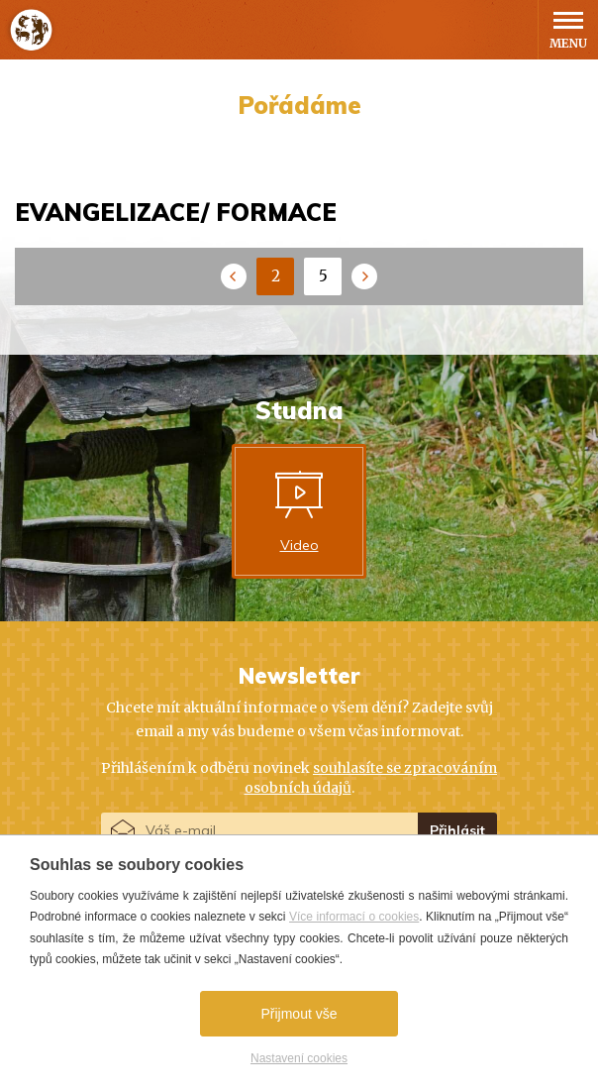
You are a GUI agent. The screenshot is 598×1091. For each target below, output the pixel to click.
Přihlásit (457, 830)
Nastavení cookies (299, 1058)
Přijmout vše (298, 1014)
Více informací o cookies (354, 917)
